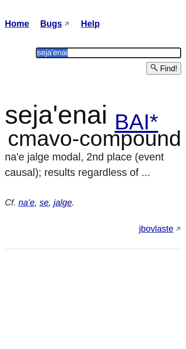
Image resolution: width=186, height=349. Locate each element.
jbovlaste (156, 229)
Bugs (51, 24)
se (44, 202)
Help (90, 24)
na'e (26, 202)
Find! (163, 68)
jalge (63, 202)
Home (17, 24)
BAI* (136, 122)
